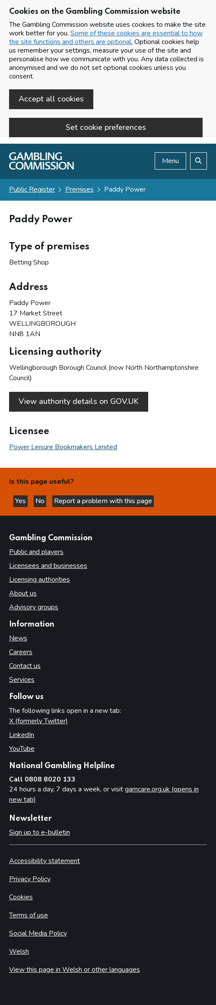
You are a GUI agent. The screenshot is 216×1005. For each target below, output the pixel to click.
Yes (21, 501)
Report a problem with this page (103, 501)
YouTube (22, 748)
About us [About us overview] (23, 593)
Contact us (25, 666)
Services (22, 679)
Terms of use (28, 915)
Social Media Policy (38, 933)
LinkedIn (21, 735)
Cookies (21, 897)
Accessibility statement (44, 861)
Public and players (36, 552)
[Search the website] (198, 161)
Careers (20, 652)
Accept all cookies (51, 99)
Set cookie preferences (106, 127)
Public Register (32, 189)
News (18, 638)
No (40, 501)
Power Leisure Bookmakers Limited (63, 447)
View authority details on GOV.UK (79, 401)
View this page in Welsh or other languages (74, 969)
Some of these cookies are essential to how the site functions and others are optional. (106, 37)
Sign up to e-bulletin (39, 832)
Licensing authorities (39, 579)
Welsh (19, 951)
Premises (79, 189)
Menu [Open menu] (170, 161)
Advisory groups (33, 607)
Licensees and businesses (48, 565)
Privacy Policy (30, 879)
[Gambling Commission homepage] (41, 167)
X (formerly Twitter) (38, 721)
